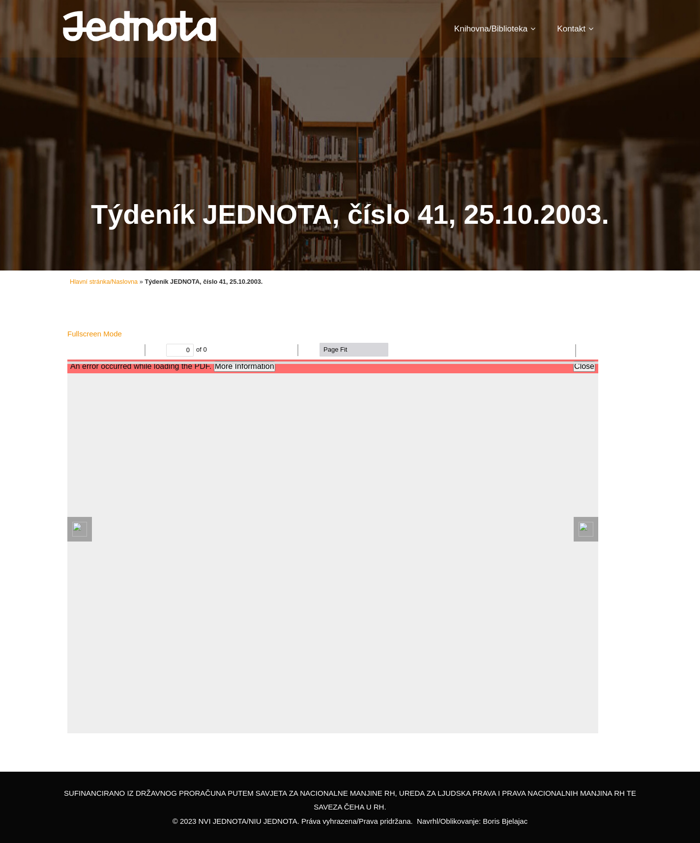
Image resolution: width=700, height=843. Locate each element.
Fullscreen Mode (94, 334)
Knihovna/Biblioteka (494, 28)
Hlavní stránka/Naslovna (104, 281)
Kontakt (575, 28)
